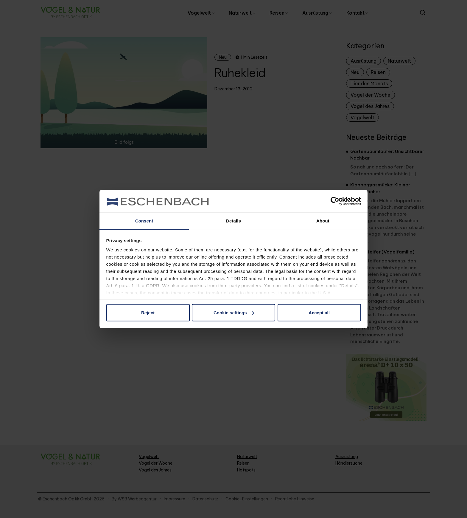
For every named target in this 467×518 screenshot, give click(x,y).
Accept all (319, 312)
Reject (148, 312)
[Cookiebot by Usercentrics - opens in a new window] (335, 201)
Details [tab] (233, 220)
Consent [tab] (144, 220)
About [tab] (322, 220)
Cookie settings (234, 312)
